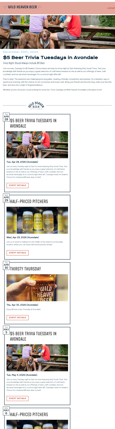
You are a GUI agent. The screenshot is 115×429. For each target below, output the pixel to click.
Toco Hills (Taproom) (67, 390)
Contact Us (104, 4)
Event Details (17, 223)
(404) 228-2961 (11, 406)
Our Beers (82, 10)
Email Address (56, 362)
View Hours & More (12, 409)
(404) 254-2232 (39, 401)
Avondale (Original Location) (16, 390)
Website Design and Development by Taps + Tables (57, 424)
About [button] (104, 10)
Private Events (88, 4)
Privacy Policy (92, 405)
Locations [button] (63, 10)
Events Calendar (93, 395)
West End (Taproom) (40, 390)
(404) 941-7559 (66, 403)
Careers (89, 398)
